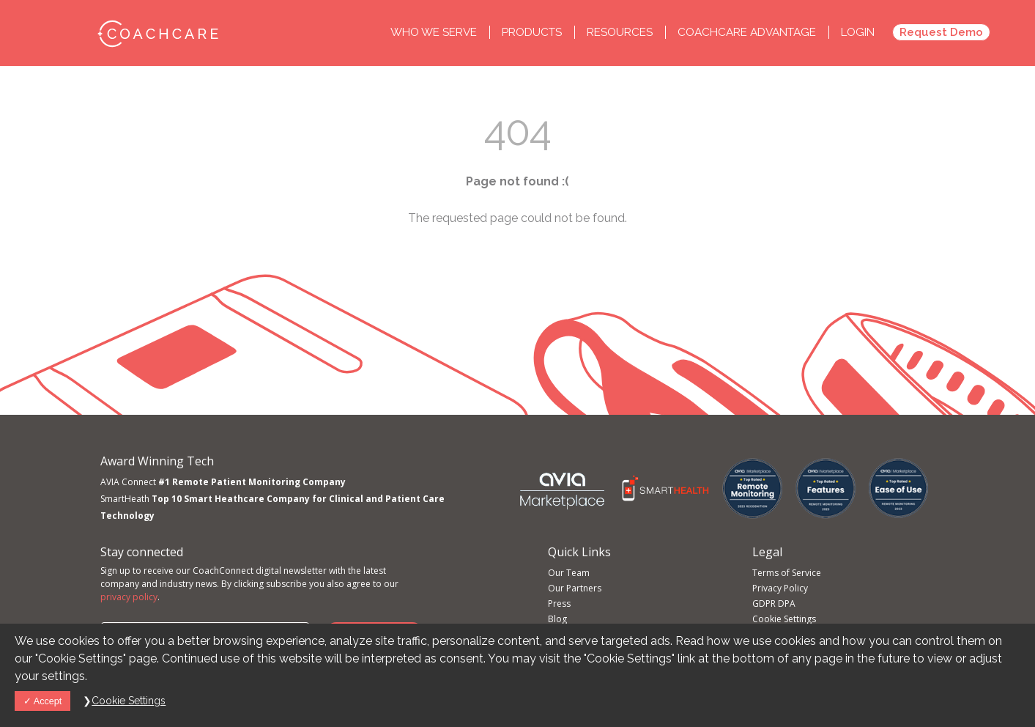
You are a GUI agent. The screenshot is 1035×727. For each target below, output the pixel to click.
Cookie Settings (784, 619)
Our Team (569, 573)
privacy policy (128, 597)
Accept (42, 701)
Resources (621, 32)
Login (858, 32)
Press (559, 603)
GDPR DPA (773, 603)
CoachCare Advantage (747, 32)
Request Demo (941, 32)
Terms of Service (786, 573)
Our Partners (574, 588)
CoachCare (157, 33)
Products (533, 32)
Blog (557, 619)
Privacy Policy (780, 588)
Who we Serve (435, 32)
